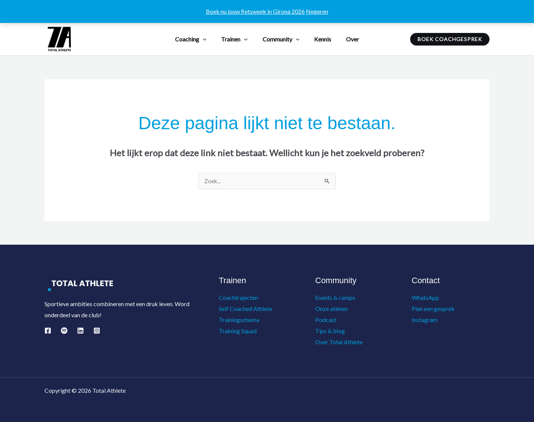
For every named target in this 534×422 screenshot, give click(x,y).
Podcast (325, 319)
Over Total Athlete (339, 341)
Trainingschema (239, 319)
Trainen (237, 39)
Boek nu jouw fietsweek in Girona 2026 (255, 11)
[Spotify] (64, 331)
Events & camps (335, 297)
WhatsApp (425, 297)
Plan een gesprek (433, 308)
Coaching (196, 39)
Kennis (319, 39)
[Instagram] (96, 331)
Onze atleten (331, 308)
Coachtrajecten (238, 297)
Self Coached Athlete (245, 308)
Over (346, 39)
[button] (208, 39)
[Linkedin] (80, 331)
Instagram (425, 319)
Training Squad (238, 330)
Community (281, 39)
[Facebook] (47, 331)
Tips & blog (330, 330)
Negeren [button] (317, 11)
